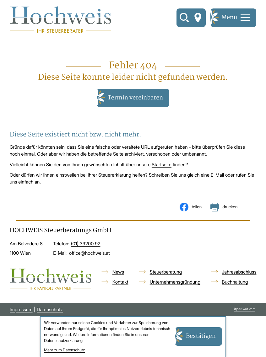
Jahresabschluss (239, 272)
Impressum (21, 309)
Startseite (161, 165)
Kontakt (120, 282)
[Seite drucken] (223, 207)
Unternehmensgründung (175, 282)
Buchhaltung (235, 282)
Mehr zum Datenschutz (64, 350)
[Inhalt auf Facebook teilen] (191, 207)
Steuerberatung (166, 272)
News (118, 272)
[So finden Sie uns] (198, 17)
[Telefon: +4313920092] (85, 244)
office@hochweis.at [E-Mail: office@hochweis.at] (89, 253)
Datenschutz (50, 309)
